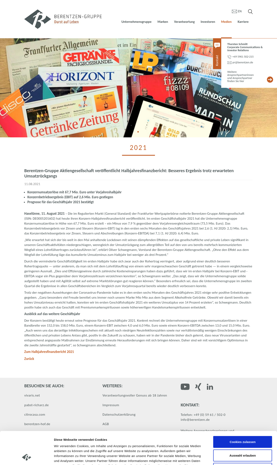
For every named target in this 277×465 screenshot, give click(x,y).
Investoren (208, 22)
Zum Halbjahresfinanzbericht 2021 (49, 352)
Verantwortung (184, 22)
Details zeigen (218, 457)
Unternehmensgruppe (136, 22)
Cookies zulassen (243, 411)
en (240, 11)
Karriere (243, 22)
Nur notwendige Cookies (243, 438)
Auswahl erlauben (242, 424)
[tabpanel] (138, 87)
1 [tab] (139, 133)
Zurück (29, 359)
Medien (226, 22)
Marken (162, 22)
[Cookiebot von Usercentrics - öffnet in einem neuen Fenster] (27, 457)
